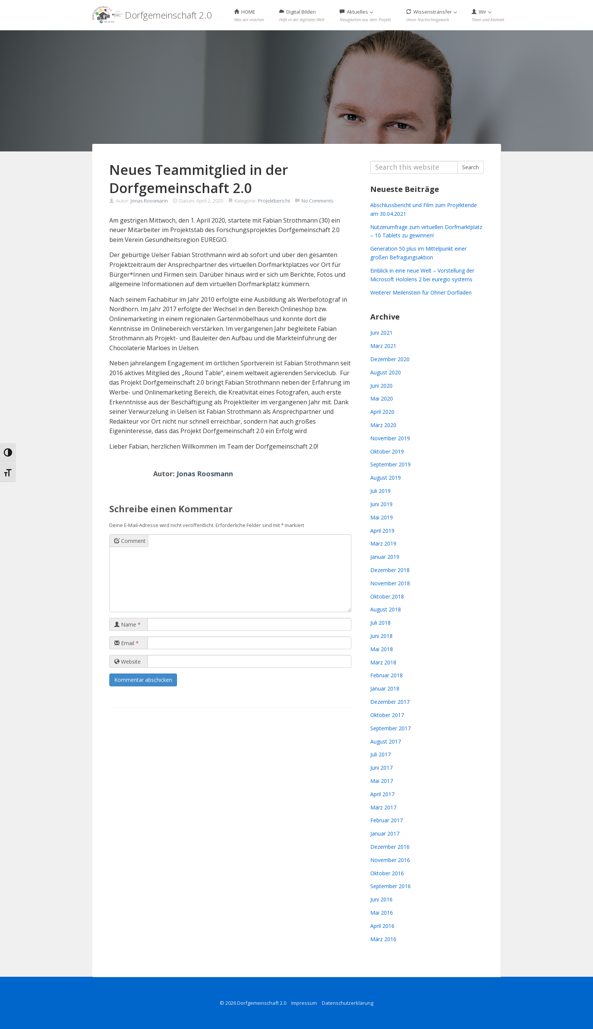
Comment (130, 540)
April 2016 (382, 925)
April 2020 (382, 411)
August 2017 (385, 741)
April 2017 (382, 794)
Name (127, 624)
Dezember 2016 (390, 846)
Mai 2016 (381, 912)
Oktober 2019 (387, 451)
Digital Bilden (301, 15)
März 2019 (383, 543)
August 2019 (385, 477)
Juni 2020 (381, 385)
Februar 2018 (386, 675)
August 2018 (385, 609)
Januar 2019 (384, 556)
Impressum (304, 1002)
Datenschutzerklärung (347, 1002)
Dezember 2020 (390, 359)
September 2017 (390, 728)
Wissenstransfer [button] (431, 15)
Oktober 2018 (387, 596)
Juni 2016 (381, 899)
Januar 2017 (384, 833)
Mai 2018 (381, 649)
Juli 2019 (380, 490)
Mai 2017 (381, 780)
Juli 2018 (380, 622)
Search (470, 167)
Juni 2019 (381, 504)
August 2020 (385, 372)
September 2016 (390, 886)
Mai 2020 (381, 398)
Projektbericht (274, 200)
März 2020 (383, 425)
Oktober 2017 (387, 715)
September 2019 (390, 464)
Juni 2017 (381, 767)
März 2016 (383, 939)
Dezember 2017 (390, 701)
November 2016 (390, 860)
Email (126, 643)
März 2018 (383, 662)
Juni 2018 (381, 635)
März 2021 (383, 345)
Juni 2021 (381, 332)
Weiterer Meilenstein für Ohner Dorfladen (421, 292)
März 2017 (383, 807)
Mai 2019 (381, 517)
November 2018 (390, 583)
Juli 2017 (380, 754)
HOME (249, 15)
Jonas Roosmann (149, 200)
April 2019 (382, 530)
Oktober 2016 (387, 873)
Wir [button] (488, 15)
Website (127, 661)
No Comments (317, 200)
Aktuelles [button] (365, 15)
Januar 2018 (384, 688)
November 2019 (390, 438)
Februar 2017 (386, 820)
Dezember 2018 (390, 570)
